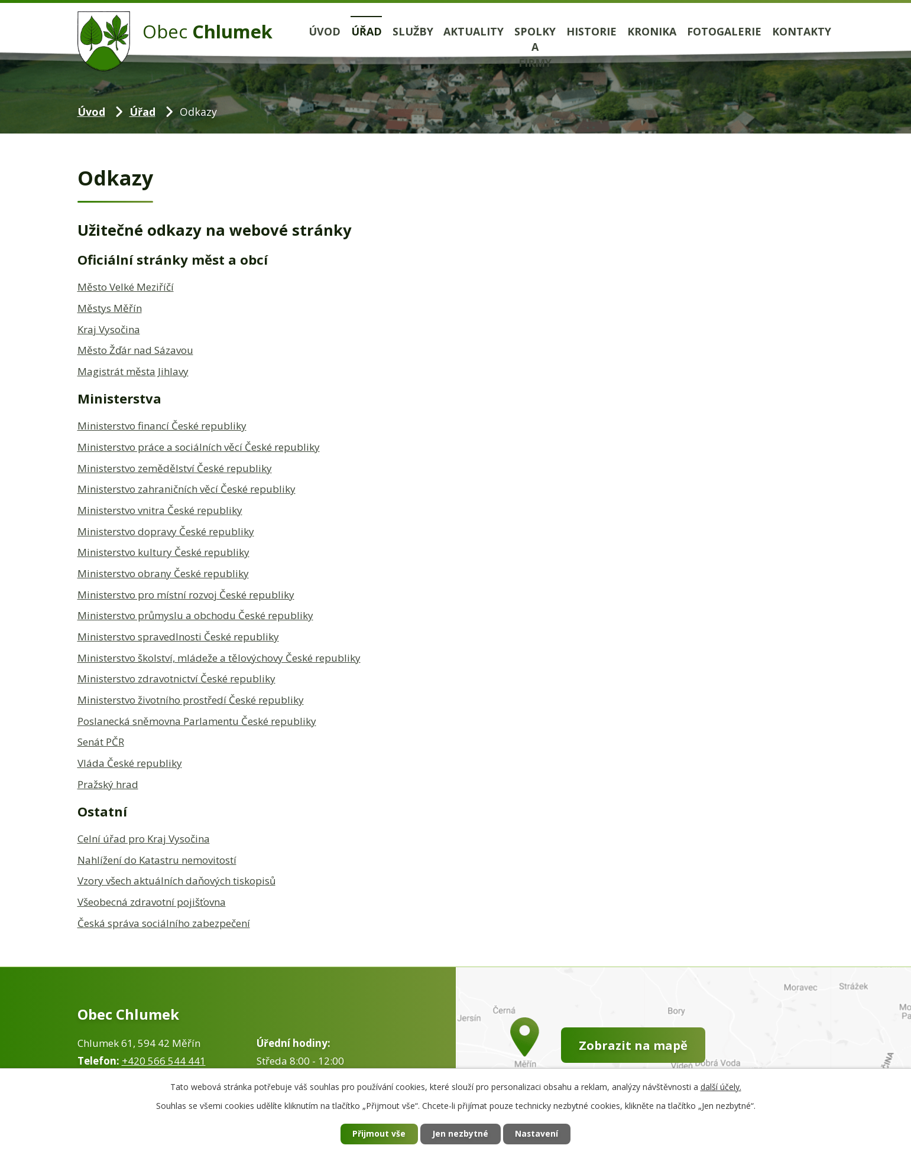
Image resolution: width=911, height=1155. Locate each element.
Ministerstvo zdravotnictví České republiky (176, 678)
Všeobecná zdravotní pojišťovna (151, 902)
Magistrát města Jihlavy (133, 371)
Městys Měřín (109, 308)
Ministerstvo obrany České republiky (163, 573)
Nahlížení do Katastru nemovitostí (156, 860)
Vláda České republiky (129, 763)
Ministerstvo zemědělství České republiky (174, 468)
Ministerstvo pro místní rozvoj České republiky (185, 594)
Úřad (366, 31)
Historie (591, 31)
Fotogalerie (724, 31)
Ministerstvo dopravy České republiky (165, 531)
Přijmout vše (378, 1134)
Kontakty (801, 31)
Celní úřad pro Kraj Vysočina (143, 838)
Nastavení (537, 1134)
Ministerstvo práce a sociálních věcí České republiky (198, 447)
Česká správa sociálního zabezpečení (163, 923)
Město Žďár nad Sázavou (135, 350)
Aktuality (473, 31)
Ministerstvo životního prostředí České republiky (190, 700)
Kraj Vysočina (108, 329)
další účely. (721, 1086)
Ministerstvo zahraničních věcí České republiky (186, 489)
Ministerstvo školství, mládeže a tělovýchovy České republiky (219, 658)
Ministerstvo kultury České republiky (163, 552)
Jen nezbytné (460, 1134)
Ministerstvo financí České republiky (162, 425)
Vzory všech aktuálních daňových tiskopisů (176, 880)
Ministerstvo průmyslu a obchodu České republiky (195, 615)
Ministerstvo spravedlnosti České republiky (178, 636)
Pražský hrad (107, 784)
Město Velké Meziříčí (125, 287)
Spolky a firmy (535, 47)
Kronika (651, 31)
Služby (413, 31)
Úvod (325, 31)
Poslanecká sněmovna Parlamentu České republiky (196, 721)
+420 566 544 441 (164, 1061)
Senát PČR (100, 742)
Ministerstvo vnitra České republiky (159, 510)
